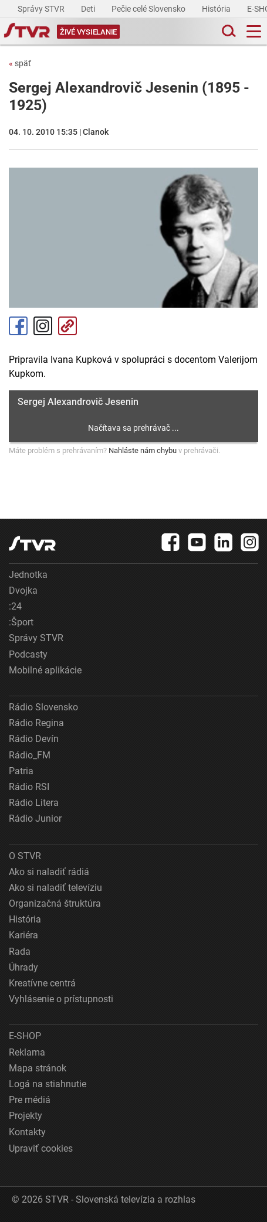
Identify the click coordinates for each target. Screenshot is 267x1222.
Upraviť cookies (41, 1148)
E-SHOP (25, 1035)
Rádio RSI (29, 786)
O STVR (25, 856)
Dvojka (23, 590)
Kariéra (23, 935)
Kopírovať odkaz (67, 325)
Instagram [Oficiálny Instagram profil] (42, 325)
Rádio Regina (36, 723)
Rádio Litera (34, 802)
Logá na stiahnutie (47, 1084)
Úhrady (23, 967)
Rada (20, 951)
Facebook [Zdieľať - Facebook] (18, 325)
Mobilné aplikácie (45, 670)
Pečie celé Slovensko (149, 8)
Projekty (25, 1115)
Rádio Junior (35, 818)
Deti (89, 8)
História (217, 8)
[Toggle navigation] (254, 31)
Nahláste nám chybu (143, 450)
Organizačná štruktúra (55, 903)
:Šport (21, 622)
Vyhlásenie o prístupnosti (61, 999)
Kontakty (27, 1132)
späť (20, 63)
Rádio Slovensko (43, 707)
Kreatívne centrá (42, 983)
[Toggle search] (228, 31)
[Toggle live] (88, 31)
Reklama (27, 1052)
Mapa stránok (37, 1068)
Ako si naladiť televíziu (55, 887)
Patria (21, 771)
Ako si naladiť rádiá (49, 871)
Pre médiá (29, 1099)
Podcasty (28, 654)
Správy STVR (42, 8)
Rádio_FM (29, 755)
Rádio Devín (34, 738)
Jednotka (28, 574)
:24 (15, 606)
